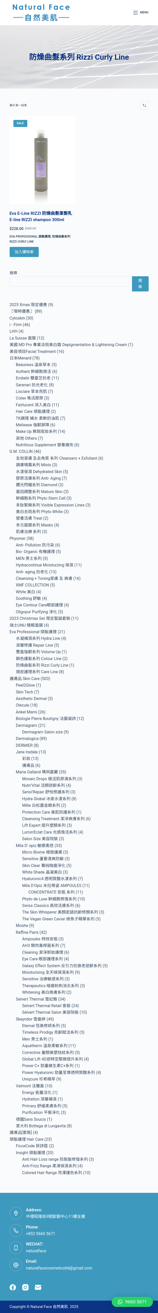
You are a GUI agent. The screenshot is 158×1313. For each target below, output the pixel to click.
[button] (132, 1302)
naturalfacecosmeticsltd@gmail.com (59, 1268)
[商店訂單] (144, 105)
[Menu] (140, 12)
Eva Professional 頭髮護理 (30, 236)
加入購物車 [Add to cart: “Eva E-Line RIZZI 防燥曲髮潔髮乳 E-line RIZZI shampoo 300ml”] (24, 252)
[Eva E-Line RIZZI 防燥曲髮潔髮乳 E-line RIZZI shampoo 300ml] (42, 160)
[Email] (38, 1287)
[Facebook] (13, 1287)
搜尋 (13, 273)
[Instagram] (25, 1287)
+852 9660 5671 (40, 1233)
